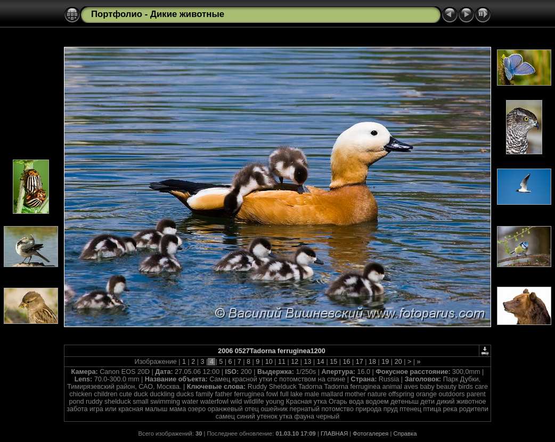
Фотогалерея (370, 433)
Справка (405, 433)
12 (294, 361)
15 (333, 361)
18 (372, 361)
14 (320, 361)
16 (346, 361)
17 (359, 361)
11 (281, 361)
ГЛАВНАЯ (334, 433)
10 (268, 361)
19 (385, 361)
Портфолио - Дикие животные (157, 14)
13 (307, 361)
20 (398, 361)
